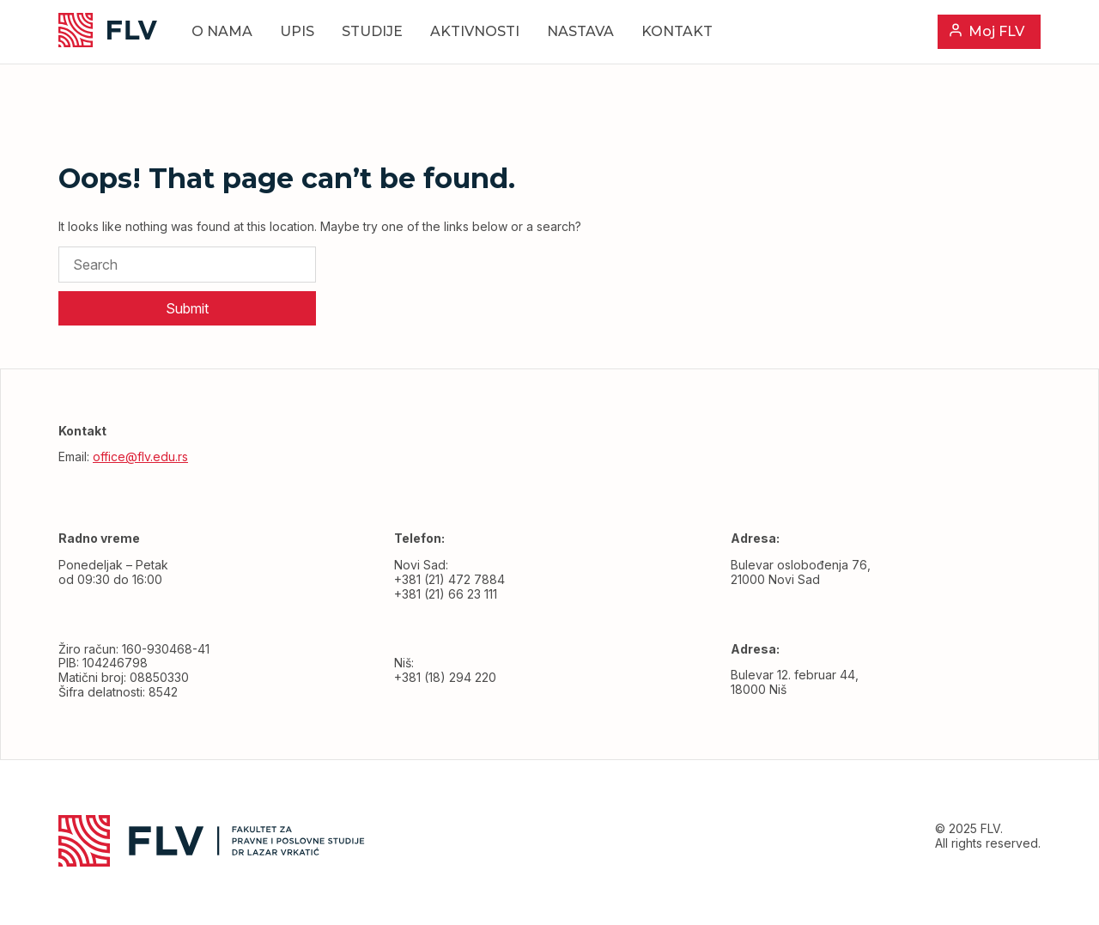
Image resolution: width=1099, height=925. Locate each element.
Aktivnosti (474, 31)
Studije (372, 31)
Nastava (580, 31)
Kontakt (677, 31)
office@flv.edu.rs (140, 456)
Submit (187, 308)
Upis (297, 31)
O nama (221, 31)
